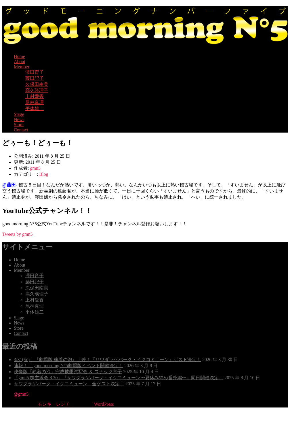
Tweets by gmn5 (17, 234)
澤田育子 (34, 72)
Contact (21, 129)
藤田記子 (34, 78)
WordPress (104, 404)
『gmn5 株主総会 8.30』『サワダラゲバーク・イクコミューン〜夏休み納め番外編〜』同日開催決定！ (118, 377)
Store (19, 124)
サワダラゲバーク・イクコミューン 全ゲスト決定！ (69, 383)
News (19, 119)
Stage (19, 114)
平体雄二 (34, 108)
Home (19, 56)
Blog (43, 174)
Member (21, 66)
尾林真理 (34, 102)
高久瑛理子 (36, 90)
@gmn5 (21, 394)
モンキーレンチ (54, 404)
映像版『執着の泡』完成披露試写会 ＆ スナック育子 (68, 371)
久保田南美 (36, 84)
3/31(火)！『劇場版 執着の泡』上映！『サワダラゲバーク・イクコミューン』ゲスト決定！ (107, 359)
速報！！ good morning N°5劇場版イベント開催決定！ (68, 365)
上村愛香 (34, 96)
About (19, 61)
